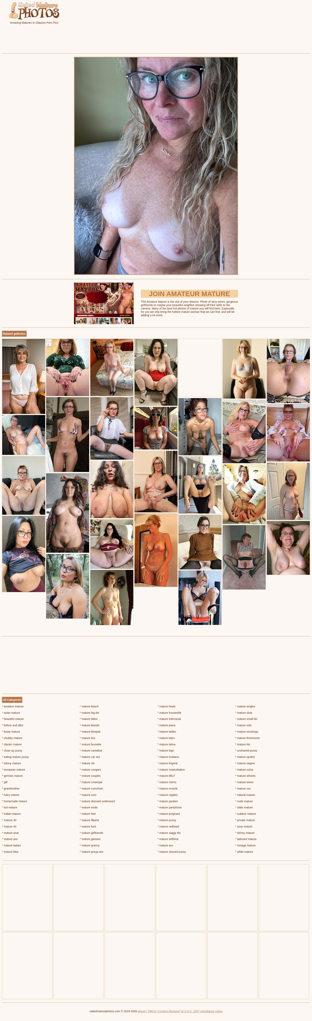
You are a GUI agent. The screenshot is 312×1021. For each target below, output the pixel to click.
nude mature (244, 801)
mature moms (167, 782)
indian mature (11, 813)
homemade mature (14, 801)
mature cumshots (91, 788)
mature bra (87, 738)
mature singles (245, 706)
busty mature (11, 731)
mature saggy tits (169, 832)
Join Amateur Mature (189, 294)
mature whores (245, 775)
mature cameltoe (91, 750)
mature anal (10, 832)
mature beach (89, 706)
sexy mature (243, 826)
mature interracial (169, 719)
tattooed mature (245, 839)
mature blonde (89, 725)
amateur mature (12, 706)
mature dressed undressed (97, 801)
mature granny (90, 845)
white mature (244, 851)
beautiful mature (13, 719)
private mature (245, 820)
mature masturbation (171, 769)
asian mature (11, 712)
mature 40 (9, 826)
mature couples (90, 775)
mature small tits (246, 719)
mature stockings (246, 731)
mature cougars (90, 769)
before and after (12, 725)
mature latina (167, 744)
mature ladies (167, 731)
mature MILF (166, 775)
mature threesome (247, 738)
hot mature (9, 807)
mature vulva (244, 769)
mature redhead (168, 826)
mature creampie (91, 782)
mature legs (166, 750)
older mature (244, 807)
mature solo (243, 725)
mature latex (166, 738)
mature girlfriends (91, 832)
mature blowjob (90, 731)
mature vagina (245, 763)
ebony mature (11, 763)
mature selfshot (168, 839)
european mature (13, 769)
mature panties (168, 801)
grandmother (11, 788)
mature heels (167, 706)
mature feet (88, 813)
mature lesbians (168, 756)
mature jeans (167, 725)
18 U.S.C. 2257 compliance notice (201, 1011)
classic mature (12, 744)
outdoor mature (245, 813)
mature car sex (90, 756)
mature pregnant (169, 813)
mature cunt (88, 794)
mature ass (10, 839)
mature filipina (89, 820)
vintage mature (245, 845)
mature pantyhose (170, 807)
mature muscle (168, 788)
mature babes (11, 845)
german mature (12, 775)
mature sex (165, 845)
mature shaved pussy (172, 851)
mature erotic (89, 807)
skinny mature (244, 832)
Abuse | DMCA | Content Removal (159, 1011)
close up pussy (12, 750)
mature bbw (10, 851)
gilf (4, 782)
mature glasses (90, 839)
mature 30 (9, 820)
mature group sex (91, 851)
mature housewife (169, 712)
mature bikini (89, 719)
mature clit (87, 763)
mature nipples (168, 794)
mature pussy (167, 820)
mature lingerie (168, 763)
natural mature (245, 794)
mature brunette (90, 744)
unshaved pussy (246, 750)
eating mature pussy (15, 756)
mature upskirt (245, 756)
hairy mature (10, 794)
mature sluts (243, 712)
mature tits (242, 744)
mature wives (244, 782)
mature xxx (243, 788)
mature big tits (89, 712)
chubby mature (12, 738)
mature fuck (88, 826)
